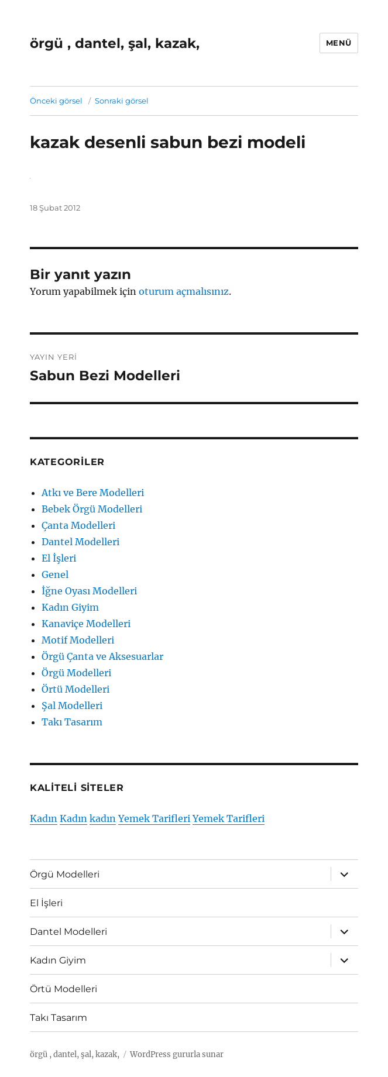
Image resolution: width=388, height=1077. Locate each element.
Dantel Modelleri (80, 542)
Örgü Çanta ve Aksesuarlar (102, 656)
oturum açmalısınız (184, 291)
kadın (103, 818)
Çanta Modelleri (78, 525)
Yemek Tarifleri (154, 818)
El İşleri (59, 558)
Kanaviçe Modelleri (86, 623)
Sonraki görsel (122, 100)
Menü (339, 42)
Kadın (43, 818)
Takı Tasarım (72, 722)
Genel (55, 574)
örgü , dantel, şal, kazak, (115, 43)
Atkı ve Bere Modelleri (93, 492)
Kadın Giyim (70, 607)
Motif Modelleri (78, 640)
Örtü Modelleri (75, 689)
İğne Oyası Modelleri (89, 591)
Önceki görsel (56, 100)
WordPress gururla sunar (177, 1054)
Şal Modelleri (72, 705)
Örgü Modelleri (76, 673)
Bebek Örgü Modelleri (92, 509)
